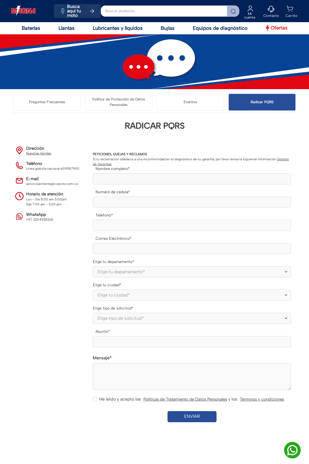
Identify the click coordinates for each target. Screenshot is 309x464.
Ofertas (276, 28)
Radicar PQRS (262, 102)
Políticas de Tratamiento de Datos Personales (185, 399)
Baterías (31, 28)
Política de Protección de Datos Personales (118, 102)
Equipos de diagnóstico (220, 28)
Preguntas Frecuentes (47, 102)
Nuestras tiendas (38, 153)
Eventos (190, 102)
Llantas (66, 28)
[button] (271, 11)
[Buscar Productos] (232, 11)
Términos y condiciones (262, 399)
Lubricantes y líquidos (118, 28)
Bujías (167, 28)
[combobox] (170, 11)
